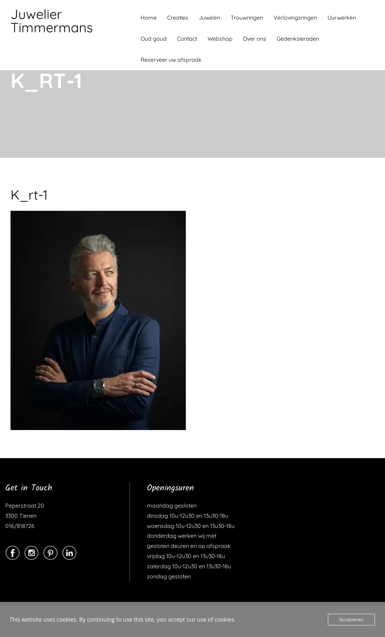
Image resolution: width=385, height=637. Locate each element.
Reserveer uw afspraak (171, 59)
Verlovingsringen (295, 17)
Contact (187, 38)
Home (149, 17)
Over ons (254, 38)
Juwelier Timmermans (52, 20)
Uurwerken (341, 17)
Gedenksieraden (298, 38)
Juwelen (209, 17)
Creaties (177, 17)
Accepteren (351, 619)
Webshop (220, 38)
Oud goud (154, 38)
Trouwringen (247, 17)
